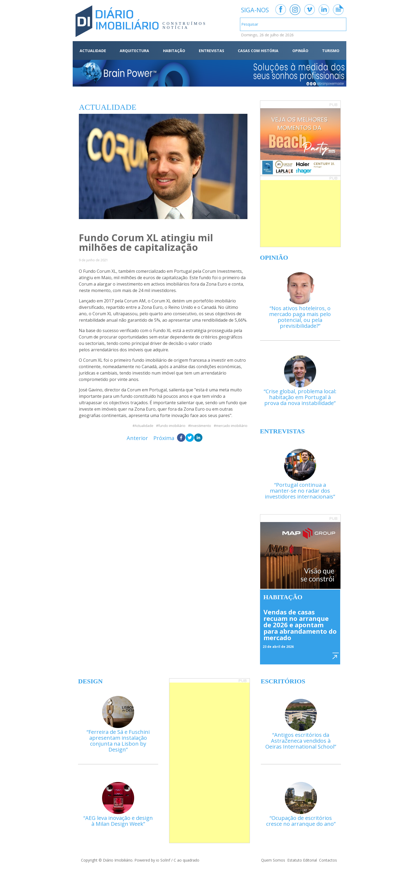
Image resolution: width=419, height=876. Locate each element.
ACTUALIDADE (93, 50)
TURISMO (330, 50)
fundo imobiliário (171, 425)
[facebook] (181, 438)
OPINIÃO (300, 50)
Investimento (200, 425)
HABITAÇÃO (174, 50)
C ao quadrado (186, 860)
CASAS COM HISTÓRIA (258, 50)
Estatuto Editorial (302, 860)
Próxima (163, 438)
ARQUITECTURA (134, 50)
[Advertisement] (300, 213)
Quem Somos (273, 860)
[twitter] (189, 438)
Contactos (328, 860)
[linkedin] (198, 438)
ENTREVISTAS (211, 50)
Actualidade (144, 425)
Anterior (137, 438)
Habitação (282, 597)
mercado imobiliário (231, 425)
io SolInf (163, 860)
